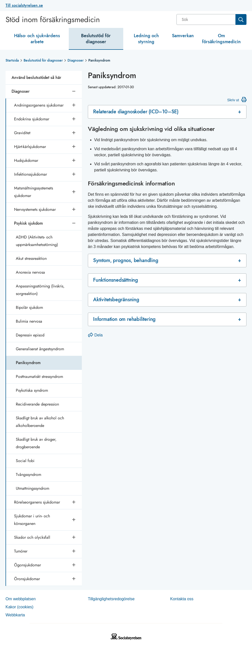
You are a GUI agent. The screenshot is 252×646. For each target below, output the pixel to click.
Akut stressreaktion (31, 258)
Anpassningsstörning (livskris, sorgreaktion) (40, 289)
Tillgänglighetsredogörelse (111, 599)
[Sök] (206, 19)
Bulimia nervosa (29, 321)
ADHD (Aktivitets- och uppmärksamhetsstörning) (37, 240)
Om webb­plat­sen (21, 599)
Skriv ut (236, 99)
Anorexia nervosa (30, 272)
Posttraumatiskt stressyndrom (39, 376)
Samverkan (183, 35)
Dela (95, 335)
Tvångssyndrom (28, 474)
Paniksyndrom (28, 363)
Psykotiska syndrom (32, 390)
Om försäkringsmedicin (221, 38)
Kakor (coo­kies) (19, 607)
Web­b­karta (15, 615)
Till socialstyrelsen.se (24, 5)
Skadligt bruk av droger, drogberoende (36, 443)
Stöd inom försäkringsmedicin (53, 20)
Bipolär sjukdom (29, 307)
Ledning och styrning (146, 38)
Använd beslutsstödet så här (36, 77)
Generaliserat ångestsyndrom (40, 349)
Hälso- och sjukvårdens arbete (37, 38)
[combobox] (211, 19)
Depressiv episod (30, 335)
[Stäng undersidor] (74, 91)
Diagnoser (76, 60)
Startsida (12, 60)
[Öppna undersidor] (74, 105)
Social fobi (25, 461)
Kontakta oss (182, 599)
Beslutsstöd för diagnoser (96, 38)
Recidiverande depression (37, 404)
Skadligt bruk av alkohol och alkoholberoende (40, 421)
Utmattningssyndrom (32, 488)
